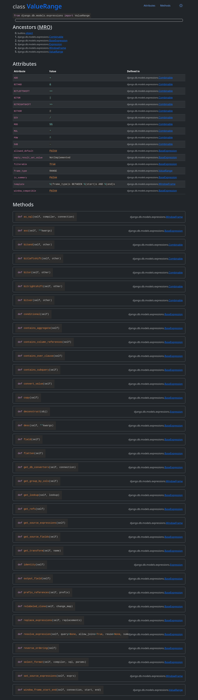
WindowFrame (57, 47)
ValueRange (56, 51)
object (29, 32)
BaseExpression (58, 40)
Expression (55, 44)
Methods (165, 5)
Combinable (56, 36)
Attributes (149, 5)
